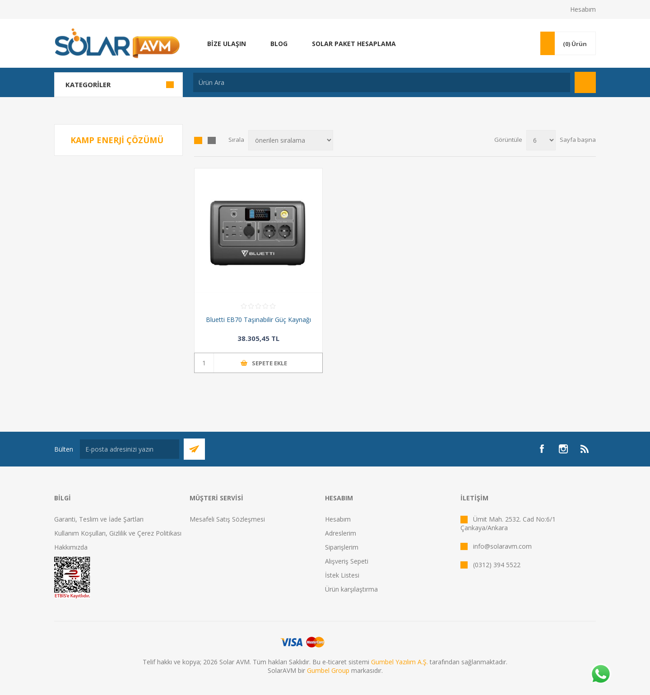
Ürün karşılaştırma (351, 589)
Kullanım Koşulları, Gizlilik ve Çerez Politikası (117, 533)
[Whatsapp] (600, 674)
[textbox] (381, 82)
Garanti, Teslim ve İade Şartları (99, 519)
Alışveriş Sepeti (346, 561)
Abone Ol (194, 449)
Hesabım (583, 9)
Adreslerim (340, 533)
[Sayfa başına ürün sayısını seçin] (541, 140)
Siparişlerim (341, 547)
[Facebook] (541, 449)
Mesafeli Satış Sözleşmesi (227, 519)
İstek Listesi (342, 575)
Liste (212, 140)
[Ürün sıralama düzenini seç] (290, 140)
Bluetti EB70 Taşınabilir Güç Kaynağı (258, 319)
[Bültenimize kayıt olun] (129, 449)
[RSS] (585, 449)
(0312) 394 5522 (496, 564)
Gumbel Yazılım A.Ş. (399, 662)
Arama (585, 82)
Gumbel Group (328, 670)
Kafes (198, 140)
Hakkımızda (71, 547)
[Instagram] (563, 449)
